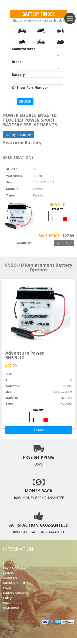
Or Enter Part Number (30, 87)
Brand (17, 61)
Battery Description (19, 135)
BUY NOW (38, 430)
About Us (10, 578)
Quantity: (24, 242)
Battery (18, 74)
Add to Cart (64, 243)
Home (7, 563)
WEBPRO (15, 626)
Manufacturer (23, 49)
